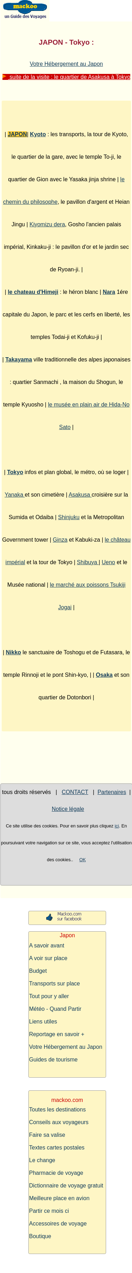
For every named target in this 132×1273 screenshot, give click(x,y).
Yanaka (15, 495)
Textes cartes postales (56, 1148)
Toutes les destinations (57, 1110)
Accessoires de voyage (58, 1224)
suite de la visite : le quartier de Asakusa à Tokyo (66, 77)
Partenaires (111, 792)
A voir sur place (48, 958)
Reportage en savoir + (56, 1034)
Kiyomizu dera (47, 224)
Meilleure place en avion (59, 1198)
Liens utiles (43, 1022)
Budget (38, 971)
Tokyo (15, 472)
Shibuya (88, 562)
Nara (109, 292)
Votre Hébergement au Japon (66, 64)
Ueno (108, 562)
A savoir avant (46, 946)
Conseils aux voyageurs (59, 1122)
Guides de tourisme (53, 1060)
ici (116, 825)
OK (82, 859)
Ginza (60, 540)
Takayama (18, 360)
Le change (42, 1160)
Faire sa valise (47, 1135)
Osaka (104, 675)
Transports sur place (54, 984)
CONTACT (75, 792)
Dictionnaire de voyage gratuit (66, 1186)
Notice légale (68, 809)
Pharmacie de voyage (56, 1173)
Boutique (40, 1236)
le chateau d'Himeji (33, 292)
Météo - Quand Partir (55, 1009)
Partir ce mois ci (49, 1211)
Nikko (13, 652)
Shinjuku (68, 517)
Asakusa (80, 495)
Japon (67, 935)
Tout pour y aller (49, 996)
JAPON (17, 134)
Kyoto (38, 134)
